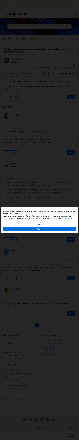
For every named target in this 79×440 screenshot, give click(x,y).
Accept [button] (39, 229)
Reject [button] (39, 224)
